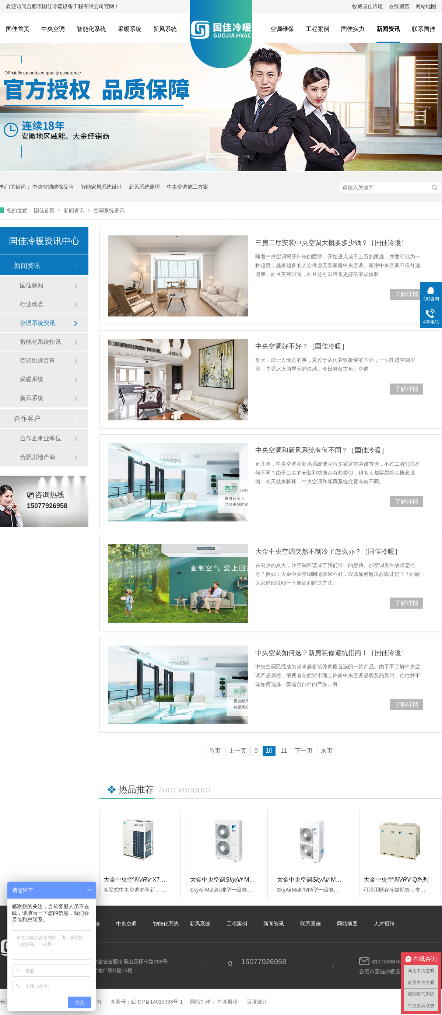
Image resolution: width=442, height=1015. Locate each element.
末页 (327, 751)
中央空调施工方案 (187, 187)
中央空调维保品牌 (53, 187)
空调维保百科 (37, 360)
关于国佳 (89, 924)
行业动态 (31, 304)
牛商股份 (227, 1002)
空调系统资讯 (109, 210)
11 (283, 751)
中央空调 (53, 29)
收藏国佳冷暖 (367, 6)
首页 (215, 751)
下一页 (304, 751)
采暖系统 (129, 29)
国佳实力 (353, 29)
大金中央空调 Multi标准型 (232, 879)
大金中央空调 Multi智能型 (319, 879)
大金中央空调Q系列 (396, 879)
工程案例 (317, 29)
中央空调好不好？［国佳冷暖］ (301, 346)
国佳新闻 (31, 285)
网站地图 (425, 6)
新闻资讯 (388, 29)
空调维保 (282, 29)
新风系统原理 (144, 187)
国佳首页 (17, 29)
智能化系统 (91, 29)
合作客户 (27, 418)
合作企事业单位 (40, 438)
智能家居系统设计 (101, 187)
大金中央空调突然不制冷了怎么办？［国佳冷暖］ (328, 551)
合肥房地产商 (37, 457)
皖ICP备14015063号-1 (157, 1002)
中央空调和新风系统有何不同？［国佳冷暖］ (321, 450)
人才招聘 (384, 924)
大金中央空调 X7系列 (138, 879)
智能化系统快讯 (40, 342)
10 (269, 751)
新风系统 (165, 29)
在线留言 (399, 6)
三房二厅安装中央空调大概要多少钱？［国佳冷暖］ (331, 242)
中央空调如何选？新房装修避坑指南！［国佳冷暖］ (331, 653)
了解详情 (406, 294)
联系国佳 (423, 29)
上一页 (237, 751)
